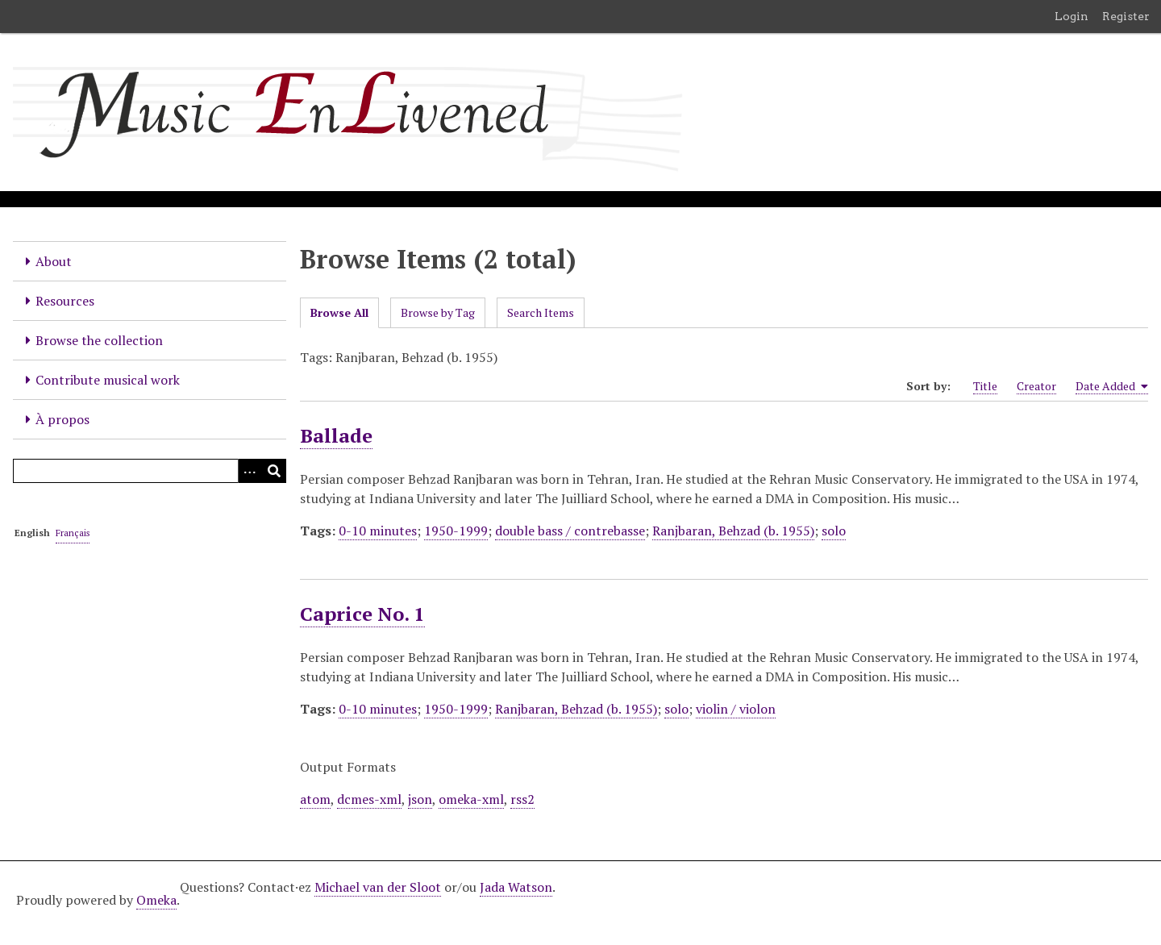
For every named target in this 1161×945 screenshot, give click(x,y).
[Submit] (274, 471)
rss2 (522, 799)
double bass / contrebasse (570, 530)
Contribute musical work (107, 380)
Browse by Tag (438, 312)
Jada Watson (516, 887)
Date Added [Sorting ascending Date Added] (1112, 386)
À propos (62, 419)
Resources (64, 301)
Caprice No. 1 (362, 614)
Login (1071, 16)
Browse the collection (99, 340)
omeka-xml (471, 799)
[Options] (250, 471)
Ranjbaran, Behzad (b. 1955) (733, 530)
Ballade (336, 435)
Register (1126, 16)
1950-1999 (456, 530)
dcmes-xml (369, 799)
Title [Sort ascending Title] (985, 385)
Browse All (339, 312)
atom (315, 799)
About (53, 261)
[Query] (149, 471)
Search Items (540, 312)
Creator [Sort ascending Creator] (1036, 385)
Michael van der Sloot (377, 887)
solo (834, 530)
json (420, 799)
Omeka (156, 900)
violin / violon (736, 709)
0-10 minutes (378, 530)
